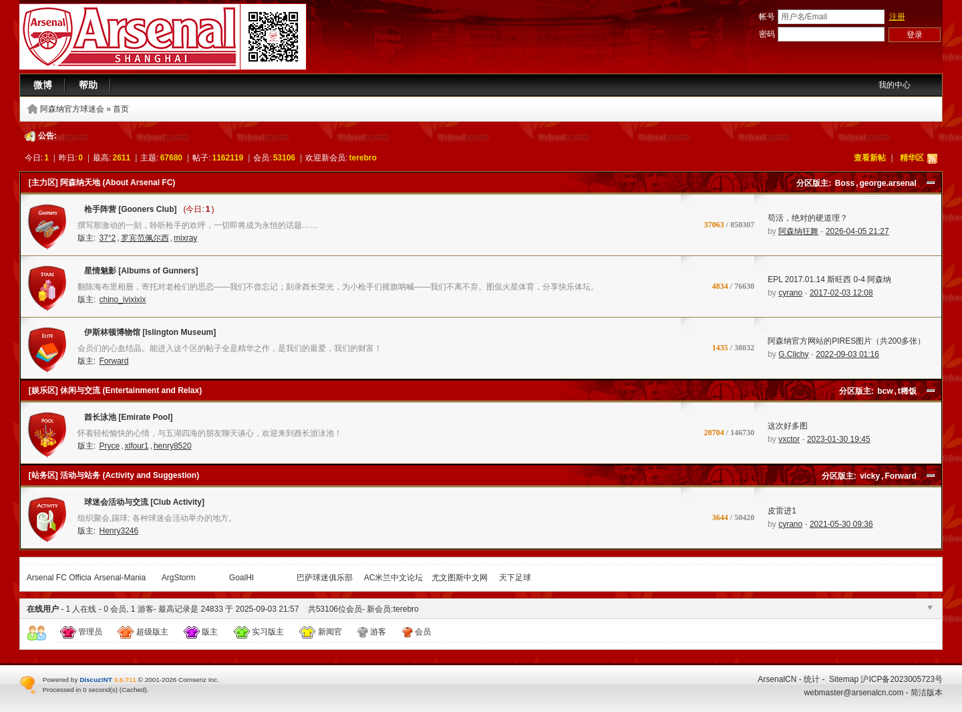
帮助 (88, 85)
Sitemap (843, 679)
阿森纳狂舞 (798, 231)
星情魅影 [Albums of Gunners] (137, 273)
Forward (113, 361)
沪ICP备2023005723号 (901, 679)
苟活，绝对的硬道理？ (808, 218)
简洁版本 (927, 692)
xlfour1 (137, 446)
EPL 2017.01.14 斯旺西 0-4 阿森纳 (829, 279)
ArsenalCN (777, 679)
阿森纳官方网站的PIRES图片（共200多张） (846, 341)
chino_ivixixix (122, 299)
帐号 (767, 16)
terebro (363, 157)
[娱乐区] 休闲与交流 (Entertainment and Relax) (115, 390)
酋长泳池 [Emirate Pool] (125, 420)
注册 (897, 16)
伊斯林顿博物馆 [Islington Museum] (146, 335)
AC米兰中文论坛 (394, 577)
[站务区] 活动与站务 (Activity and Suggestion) (114, 475)
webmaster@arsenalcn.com (854, 692)
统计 (812, 679)
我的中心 (894, 85)
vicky (870, 476)
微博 (42, 85)
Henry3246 (118, 531)
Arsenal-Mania (120, 577)
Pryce (109, 446)
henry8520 (173, 446)
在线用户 (43, 609)
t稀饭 (907, 391)
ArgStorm (179, 577)
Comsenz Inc (197, 679)
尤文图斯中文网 (460, 577)
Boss (844, 183)
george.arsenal (887, 183)
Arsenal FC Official (60, 577)
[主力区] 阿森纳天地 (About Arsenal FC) (102, 182)
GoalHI (241, 577)
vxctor (789, 439)
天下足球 (515, 577)
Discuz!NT (95, 679)
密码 (767, 34)
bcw (885, 391)
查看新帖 (870, 157)
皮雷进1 (782, 510)
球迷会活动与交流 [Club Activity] (140, 504)
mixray (185, 238)
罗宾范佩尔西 (145, 238)
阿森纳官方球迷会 (72, 109)
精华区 (912, 157)
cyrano (790, 293)
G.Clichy (793, 354)
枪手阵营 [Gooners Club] (127, 212)
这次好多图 (788, 426)
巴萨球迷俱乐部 (325, 577)
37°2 (107, 238)
